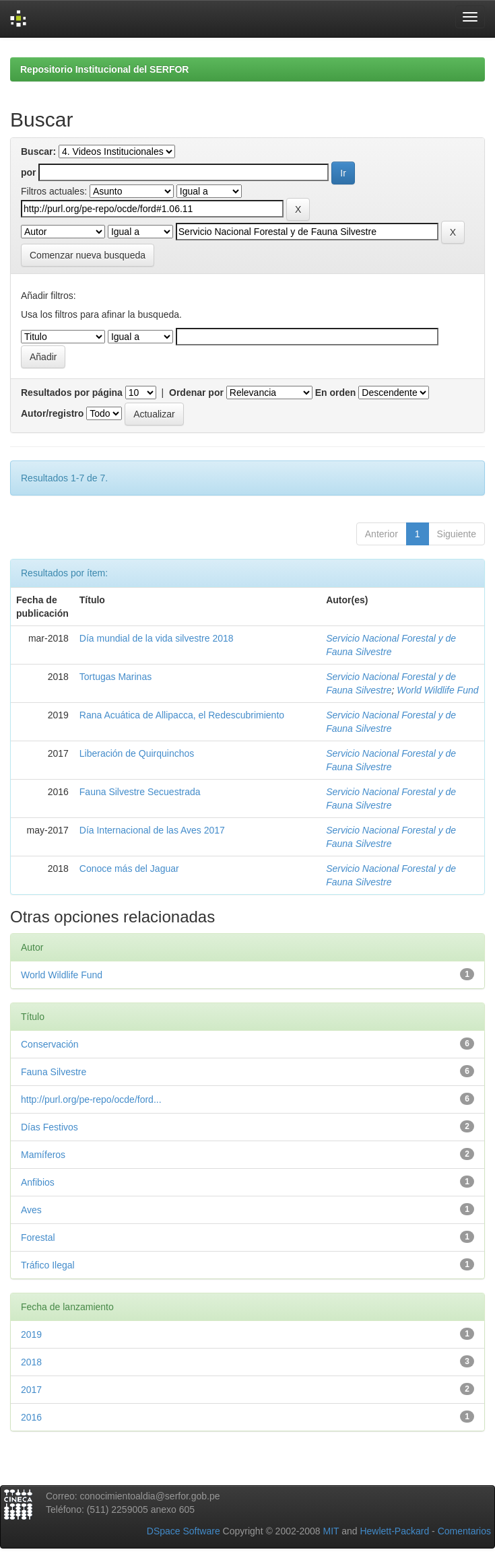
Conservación (50, 1044)
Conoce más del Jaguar (129, 868)
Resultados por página (72, 392)
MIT (331, 1531)
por (28, 172)
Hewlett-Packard (394, 1531)
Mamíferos (43, 1154)
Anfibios (38, 1182)
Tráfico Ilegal (48, 1265)
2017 (31, 1389)
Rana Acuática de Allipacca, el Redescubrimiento (181, 715)
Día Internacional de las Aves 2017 (152, 830)
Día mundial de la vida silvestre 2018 (156, 638)
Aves (31, 1209)
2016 (31, 1417)
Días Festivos (49, 1127)
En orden (335, 392)
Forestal (38, 1237)
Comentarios (464, 1531)
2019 (31, 1334)
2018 (31, 1362)
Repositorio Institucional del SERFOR (104, 69)
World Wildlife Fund (437, 690)
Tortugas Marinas (115, 676)
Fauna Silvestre (53, 1071)
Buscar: (38, 151)
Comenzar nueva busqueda (87, 255)
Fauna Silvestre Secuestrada (140, 791)
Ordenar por (196, 392)
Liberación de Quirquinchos (136, 753)
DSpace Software (183, 1531)
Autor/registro (52, 413)
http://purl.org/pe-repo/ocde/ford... (91, 1099)
